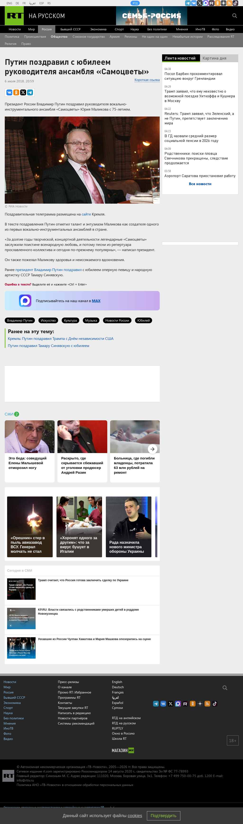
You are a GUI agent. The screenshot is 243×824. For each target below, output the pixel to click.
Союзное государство (89, 36)
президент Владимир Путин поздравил (48, 269)
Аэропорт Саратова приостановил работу (199, 175)
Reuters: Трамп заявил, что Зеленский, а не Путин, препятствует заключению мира (199, 118)
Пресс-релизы (68, 681)
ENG (9, 3)
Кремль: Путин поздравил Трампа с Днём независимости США (60, 338)
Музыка (91, 320)
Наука (135, 29)
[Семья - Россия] (151, 15)
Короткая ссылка (147, 79)
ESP (41, 3)
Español (117, 703)
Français (118, 692)
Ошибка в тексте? (18, 284)
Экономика (98, 29)
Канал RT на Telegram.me (188, 3)
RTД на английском (126, 718)
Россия (47, 29)
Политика (12, 36)
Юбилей (143, 320)
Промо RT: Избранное (74, 692)
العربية (32, 3)
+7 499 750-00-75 (182, 775)
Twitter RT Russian (200, 3)
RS (49, 3)
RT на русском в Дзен (223, 3)
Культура (70, 320)
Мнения (182, 29)
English (117, 682)
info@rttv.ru (25, 780)
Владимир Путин (20, 320)
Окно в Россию (123, 733)
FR (24, 3)
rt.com (47, 771)
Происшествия (35, 36)
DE (17, 3)
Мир (31, 29)
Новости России (117, 320)
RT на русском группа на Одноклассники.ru (217, 3)
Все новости (200, 183)
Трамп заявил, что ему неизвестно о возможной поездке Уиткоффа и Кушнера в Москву (199, 96)
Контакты (65, 702)
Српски (117, 708)
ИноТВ (200, 29)
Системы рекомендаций (76, 723)
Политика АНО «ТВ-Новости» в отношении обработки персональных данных (75, 784)
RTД (135, 3)
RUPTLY (117, 728)
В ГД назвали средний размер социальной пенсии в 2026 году (191, 138)
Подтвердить (163, 815)
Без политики (157, 29)
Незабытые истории (188, 36)
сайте (86, 213)
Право (26, 43)
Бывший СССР (70, 29)
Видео (230, 29)
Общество (59, 36)
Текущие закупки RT (73, 707)
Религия (10, 43)
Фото (215, 29)
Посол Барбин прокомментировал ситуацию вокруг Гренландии (193, 76)
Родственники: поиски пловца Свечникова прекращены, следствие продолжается (196, 158)
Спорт (119, 29)
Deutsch (118, 687)
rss (229, 3)
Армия (115, 36)
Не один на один (155, 36)
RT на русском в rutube (212, 3)
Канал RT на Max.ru (206, 3)
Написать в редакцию (74, 713)
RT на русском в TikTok (235, 3)
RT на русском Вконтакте (194, 3)
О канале (65, 687)
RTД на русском (124, 723)
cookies (135, 815)
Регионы (131, 36)
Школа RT (119, 738)
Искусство (48, 320)
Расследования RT (220, 36)
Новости (15, 29)
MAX (96, 300)
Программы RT (69, 697)
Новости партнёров (72, 718)
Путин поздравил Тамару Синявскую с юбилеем (48, 345)
